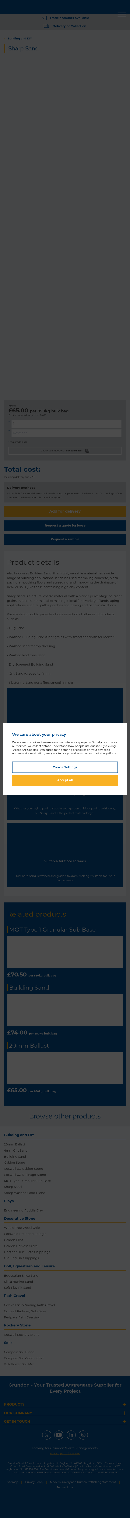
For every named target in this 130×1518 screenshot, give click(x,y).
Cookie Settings (65, 767)
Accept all (65, 780)
